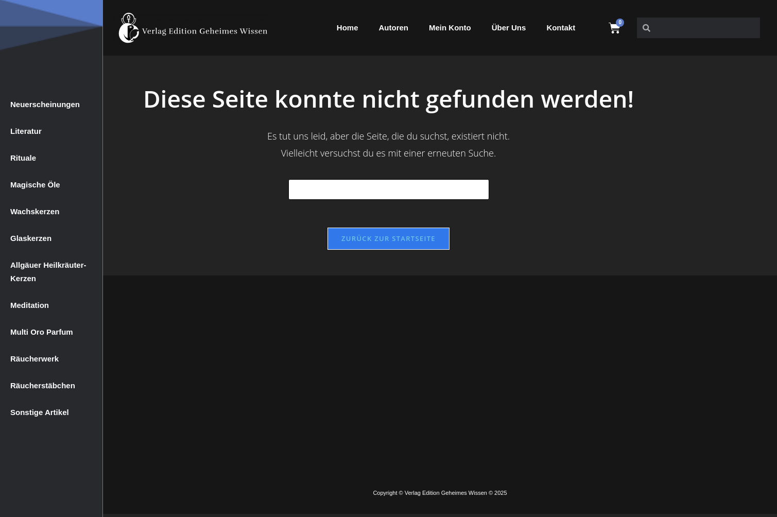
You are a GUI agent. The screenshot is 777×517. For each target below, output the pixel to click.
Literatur (26, 131)
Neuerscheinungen (45, 104)
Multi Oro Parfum (41, 332)
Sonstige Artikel (39, 412)
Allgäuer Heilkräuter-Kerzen (48, 272)
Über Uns (509, 27)
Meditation (29, 305)
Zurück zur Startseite (388, 241)
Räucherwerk (34, 358)
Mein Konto (450, 27)
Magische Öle (35, 184)
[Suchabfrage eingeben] (388, 189)
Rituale (23, 157)
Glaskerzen (30, 238)
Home (347, 27)
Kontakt (560, 27)
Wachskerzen (34, 211)
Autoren (394, 27)
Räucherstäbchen (42, 385)
